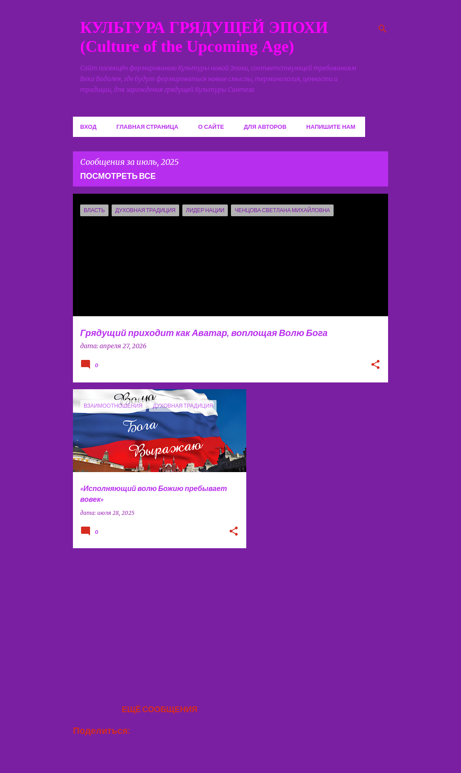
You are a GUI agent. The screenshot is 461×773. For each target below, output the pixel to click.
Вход (88, 126)
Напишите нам (330, 126)
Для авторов (265, 126)
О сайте (211, 126)
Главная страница (147, 126)
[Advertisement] (156, 618)
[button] (375, 365)
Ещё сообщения (159, 709)
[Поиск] (382, 29)
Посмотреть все (118, 176)
